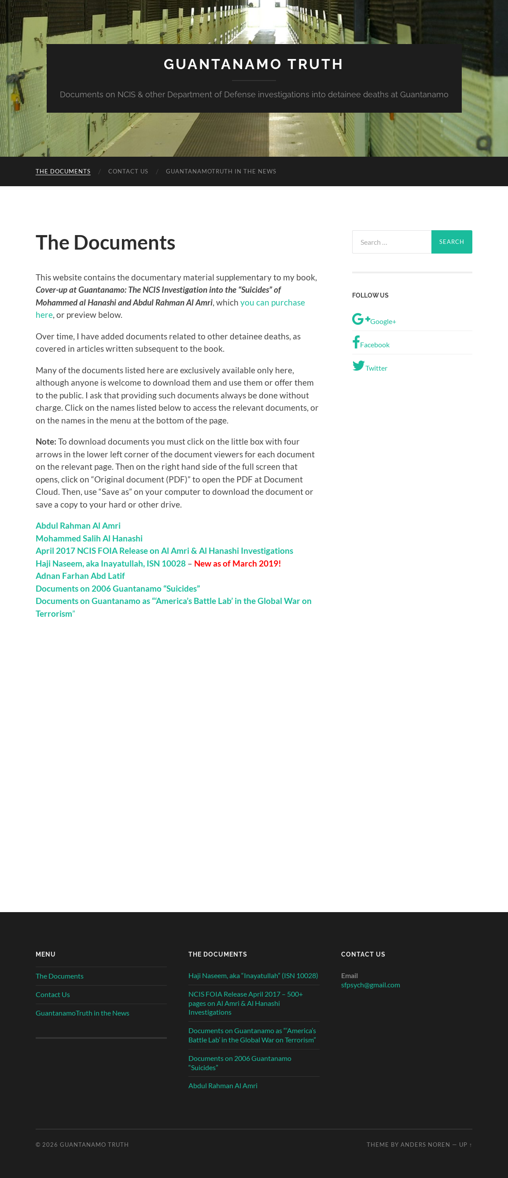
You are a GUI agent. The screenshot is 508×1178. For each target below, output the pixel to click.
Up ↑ (465, 1144)
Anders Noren (425, 1144)
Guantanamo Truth (254, 64)
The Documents (63, 171)
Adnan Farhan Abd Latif (80, 576)
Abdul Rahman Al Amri (223, 1085)
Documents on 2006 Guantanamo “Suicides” (239, 1062)
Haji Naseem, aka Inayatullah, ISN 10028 (111, 563)
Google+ (374, 319)
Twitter (369, 366)
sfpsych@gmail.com (370, 984)
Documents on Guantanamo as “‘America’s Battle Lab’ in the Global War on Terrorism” (252, 1035)
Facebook (371, 342)
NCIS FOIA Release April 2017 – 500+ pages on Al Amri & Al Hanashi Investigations (245, 1003)
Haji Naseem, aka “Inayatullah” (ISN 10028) (253, 975)
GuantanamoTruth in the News (221, 171)
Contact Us (128, 171)
